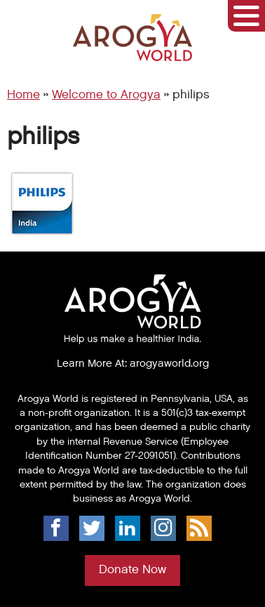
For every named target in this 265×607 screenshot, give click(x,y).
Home (23, 95)
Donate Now (132, 569)
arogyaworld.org (169, 363)
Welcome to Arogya (106, 95)
